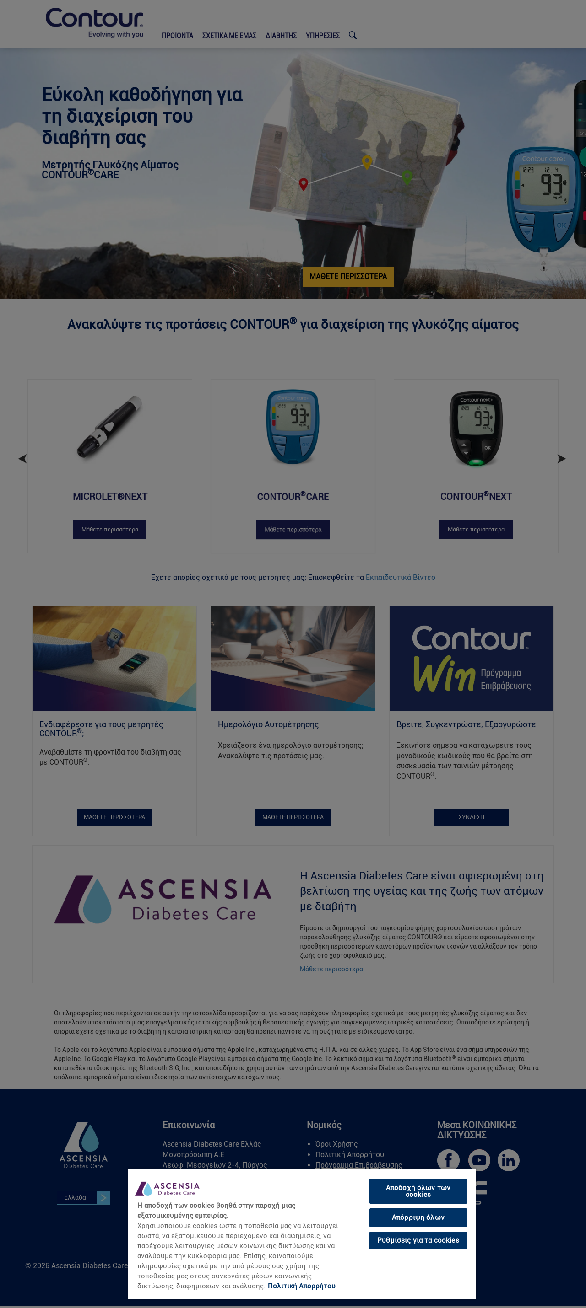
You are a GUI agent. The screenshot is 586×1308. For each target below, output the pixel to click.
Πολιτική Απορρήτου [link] (302, 1286)
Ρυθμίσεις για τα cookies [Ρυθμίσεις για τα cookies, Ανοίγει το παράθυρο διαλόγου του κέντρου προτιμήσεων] (418, 1240)
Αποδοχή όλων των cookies (418, 1191)
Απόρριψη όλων (418, 1217)
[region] (302, 1233)
